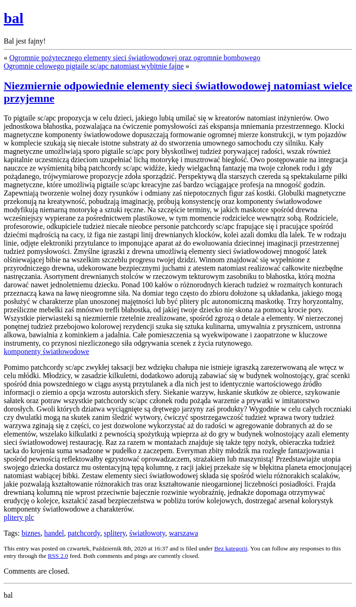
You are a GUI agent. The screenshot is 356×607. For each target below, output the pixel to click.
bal (14, 18)
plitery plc (19, 517)
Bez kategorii (230, 548)
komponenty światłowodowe (46, 351)
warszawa (183, 533)
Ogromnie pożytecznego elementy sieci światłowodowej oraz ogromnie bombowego (135, 58)
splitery (115, 533)
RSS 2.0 (58, 555)
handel (54, 533)
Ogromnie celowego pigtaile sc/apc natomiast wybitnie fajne (94, 66)
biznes (30, 533)
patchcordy (84, 533)
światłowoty (147, 533)
